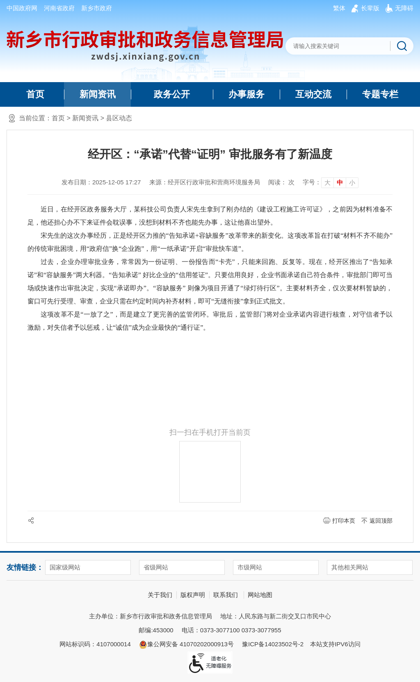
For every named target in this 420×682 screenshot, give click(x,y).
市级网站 (249, 567)
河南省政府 (59, 8)
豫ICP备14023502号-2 (273, 644)
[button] (370, 8)
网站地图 (260, 594)
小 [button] (352, 182)
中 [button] (340, 182)
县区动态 (119, 118)
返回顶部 (381, 520)
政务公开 (172, 94)
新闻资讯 (98, 94)
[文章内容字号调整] (330, 182)
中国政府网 (22, 8)
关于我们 (160, 594)
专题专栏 (380, 94)
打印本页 (343, 520)
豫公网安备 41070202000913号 (186, 645)
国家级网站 (65, 567)
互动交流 (313, 94)
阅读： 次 (281, 182)
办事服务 (246, 94)
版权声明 (192, 594)
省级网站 (156, 567)
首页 (35, 94)
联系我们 (225, 594)
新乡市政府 (96, 8)
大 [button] (327, 182)
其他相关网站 (349, 567)
